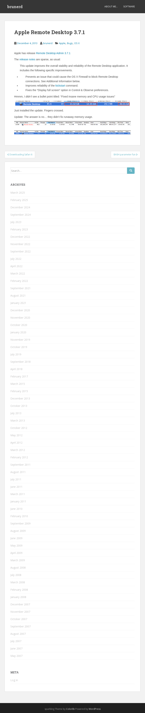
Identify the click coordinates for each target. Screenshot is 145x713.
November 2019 (20, 339)
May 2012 (16, 435)
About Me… (111, 6)
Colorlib (70, 709)
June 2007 (16, 648)
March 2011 (17, 494)
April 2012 (16, 442)
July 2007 (15, 641)
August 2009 (18, 531)
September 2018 (20, 361)
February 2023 (19, 229)
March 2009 (17, 560)
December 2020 (20, 310)
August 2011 (18, 472)
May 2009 (16, 545)
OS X (77, 43)
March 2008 (17, 582)
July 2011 (15, 479)
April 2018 (16, 369)
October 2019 (18, 347)
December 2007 (20, 604)
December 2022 (20, 236)
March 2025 (17, 192)
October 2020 (18, 325)
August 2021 (18, 295)
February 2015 (19, 391)
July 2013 (15, 413)
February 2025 (19, 200)
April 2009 (16, 553)
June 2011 (16, 486)
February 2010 (19, 516)
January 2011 (18, 501)
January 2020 (18, 332)
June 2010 (16, 509)
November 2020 (20, 317)
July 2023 (15, 222)
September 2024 (20, 214)
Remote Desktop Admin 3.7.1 (53, 53)
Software (129, 6)
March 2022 (17, 273)
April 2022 (16, 266)
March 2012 (17, 450)
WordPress (95, 709)
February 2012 (19, 457)
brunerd (15, 6)
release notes (27, 59)
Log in (14, 680)
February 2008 (19, 589)
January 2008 (18, 597)
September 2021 (20, 288)
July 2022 (15, 259)
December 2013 (20, 398)
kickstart (60, 85)
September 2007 (20, 626)
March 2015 (17, 384)
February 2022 (19, 281)
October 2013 (18, 406)
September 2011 (20, 464)
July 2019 (15, 354)
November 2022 (20, 244)
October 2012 (18, 428)
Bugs (70, 43)
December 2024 (20, 207)
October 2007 (18, 619)
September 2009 (20, 523)
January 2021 (18, 303)
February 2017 (19, 376)
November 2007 (20, 611)
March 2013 (17, 420)
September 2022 (20, 251)
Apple (62, 43)
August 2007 (18, 634)
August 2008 (18, 567)
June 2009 (16, 538)
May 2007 (16, 656)
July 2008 (15, 575)
